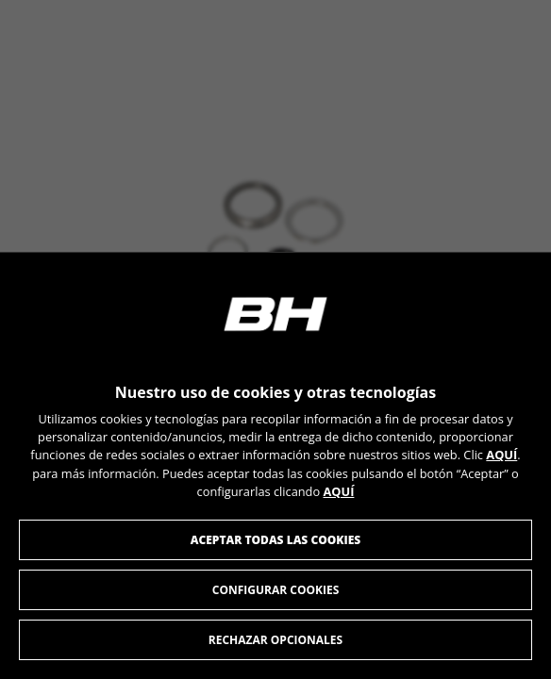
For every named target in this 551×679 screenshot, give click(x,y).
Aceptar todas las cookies (276, 540)
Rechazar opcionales (275, 640)
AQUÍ (501, 454)
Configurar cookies (276, 590)
